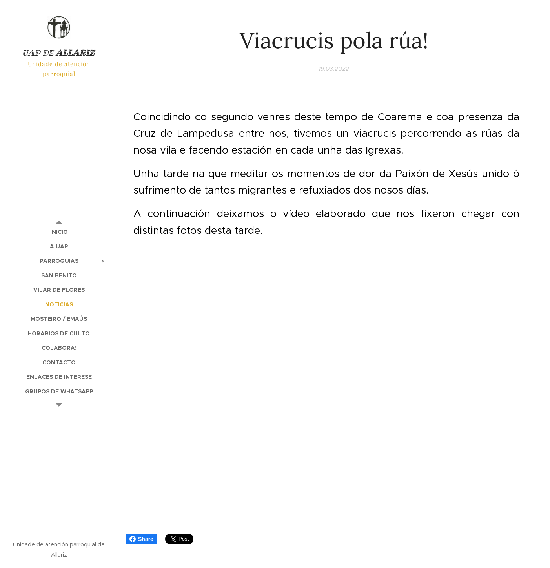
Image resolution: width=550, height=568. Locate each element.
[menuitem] (58, 232)
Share (141, 539)
